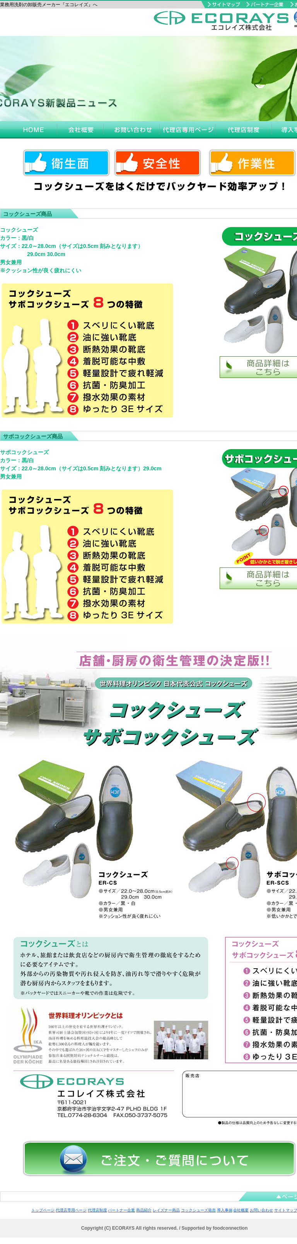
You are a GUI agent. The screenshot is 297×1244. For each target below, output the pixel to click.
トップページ (43, 1210)
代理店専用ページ (71, 1210)
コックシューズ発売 (198, 1210)
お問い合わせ (261, 1210)
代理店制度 (97, 1210)
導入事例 (224, 1210)
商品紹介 (144, 1210)
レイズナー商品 (166, 1210)
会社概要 (241, 1210)
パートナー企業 (121, 1210)
